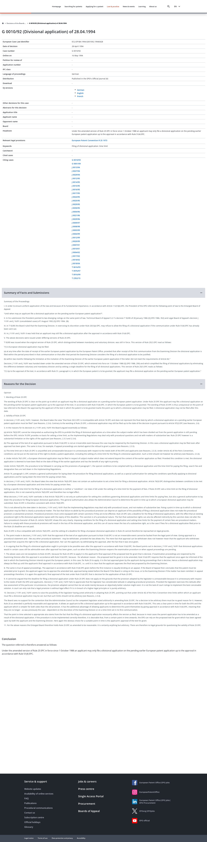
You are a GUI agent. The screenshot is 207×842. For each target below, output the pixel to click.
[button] (103, 293)
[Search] (168, 6)
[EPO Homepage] (34, 6)
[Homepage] (3, 23)
